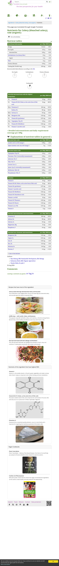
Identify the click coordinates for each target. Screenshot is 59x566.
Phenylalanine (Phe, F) (14, 173)
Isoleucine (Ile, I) (12, 159)
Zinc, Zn (10, 243)
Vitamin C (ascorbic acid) (18, 126)
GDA (34, 69)
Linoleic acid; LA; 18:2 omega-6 (16, 143)
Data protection (36, 502)
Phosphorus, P (12, 227)
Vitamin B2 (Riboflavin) (18, 124)
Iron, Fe (10, 241)
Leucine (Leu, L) (12, 164)
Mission (21, 502)
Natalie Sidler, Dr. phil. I (18, 263)
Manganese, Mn (16, 115)
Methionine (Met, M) (13, 170)
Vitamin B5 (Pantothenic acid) (16, 194)
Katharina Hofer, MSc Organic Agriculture (23, 261)
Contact (27, 502)
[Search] (30, 1)
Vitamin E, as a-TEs (13, 206)
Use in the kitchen (14, 253)
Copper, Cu (10, 238)
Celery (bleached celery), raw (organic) (26, 22)
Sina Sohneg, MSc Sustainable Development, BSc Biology (27, 259)
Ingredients (11, 22)
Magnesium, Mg (12, 224)
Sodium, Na (15, 110)
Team (16, 502)
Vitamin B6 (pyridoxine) (18, 118)
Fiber (9, 61)
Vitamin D (10, 208)
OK (53, 561)
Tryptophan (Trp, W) (17, 121)
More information (5, 564)
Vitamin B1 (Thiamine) (14, 200)
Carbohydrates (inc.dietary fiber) (17, 55)
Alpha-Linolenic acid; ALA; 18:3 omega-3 (18, 145)
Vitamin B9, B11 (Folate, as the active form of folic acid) (22, 183)
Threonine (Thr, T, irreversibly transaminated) (20, 156)
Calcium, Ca (15, 113)
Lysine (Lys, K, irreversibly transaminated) (19, 167)
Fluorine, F (11, 249)
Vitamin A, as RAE (13, 197)
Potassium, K (15, 107)
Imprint (10, 502)
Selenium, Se (11, 246)
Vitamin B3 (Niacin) (13, 203)
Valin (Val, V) (11, 162)
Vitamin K (14, 99)
